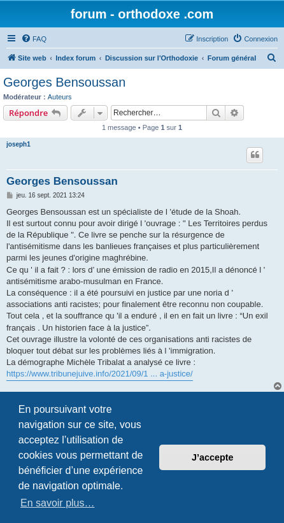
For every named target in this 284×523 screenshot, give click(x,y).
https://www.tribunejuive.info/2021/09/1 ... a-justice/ (99, 373)
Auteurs (60, 97)
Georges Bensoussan (64, 82)
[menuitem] (33, 39)
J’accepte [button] (213, 457)
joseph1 (18, 144)
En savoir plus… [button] (57, 503)
